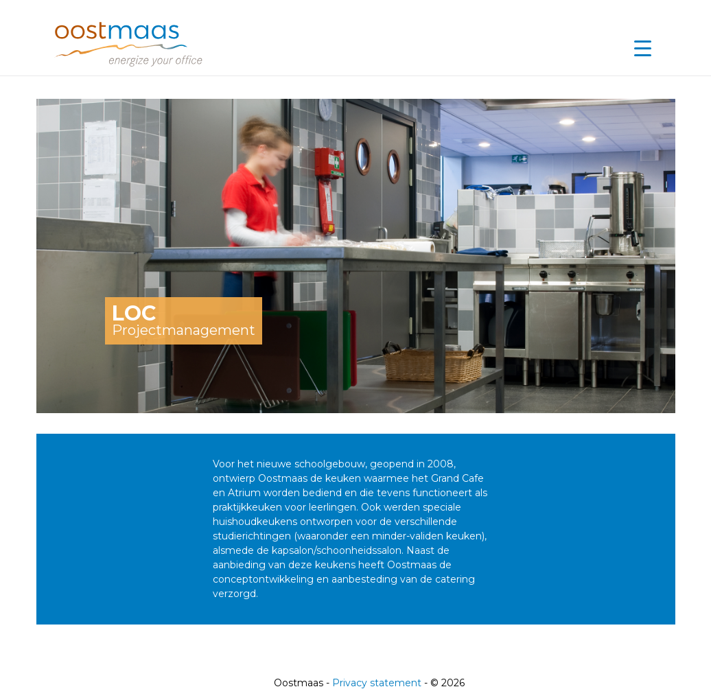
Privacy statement (376, 683)
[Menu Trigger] (642, 48)
